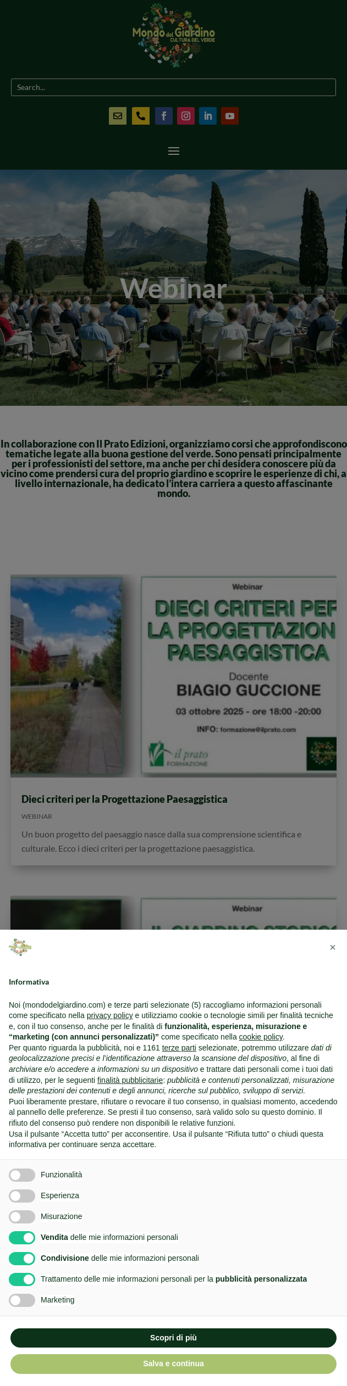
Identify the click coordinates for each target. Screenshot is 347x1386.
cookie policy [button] (261, 1036)
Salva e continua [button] (173, 1363)
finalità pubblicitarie (130, 1080)
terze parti (179, 1047)
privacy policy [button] (110, 1015)
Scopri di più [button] (173, 1337)
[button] (333, 947)
